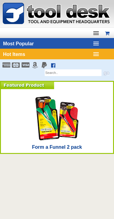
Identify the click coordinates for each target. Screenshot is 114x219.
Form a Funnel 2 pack (57, 147)
